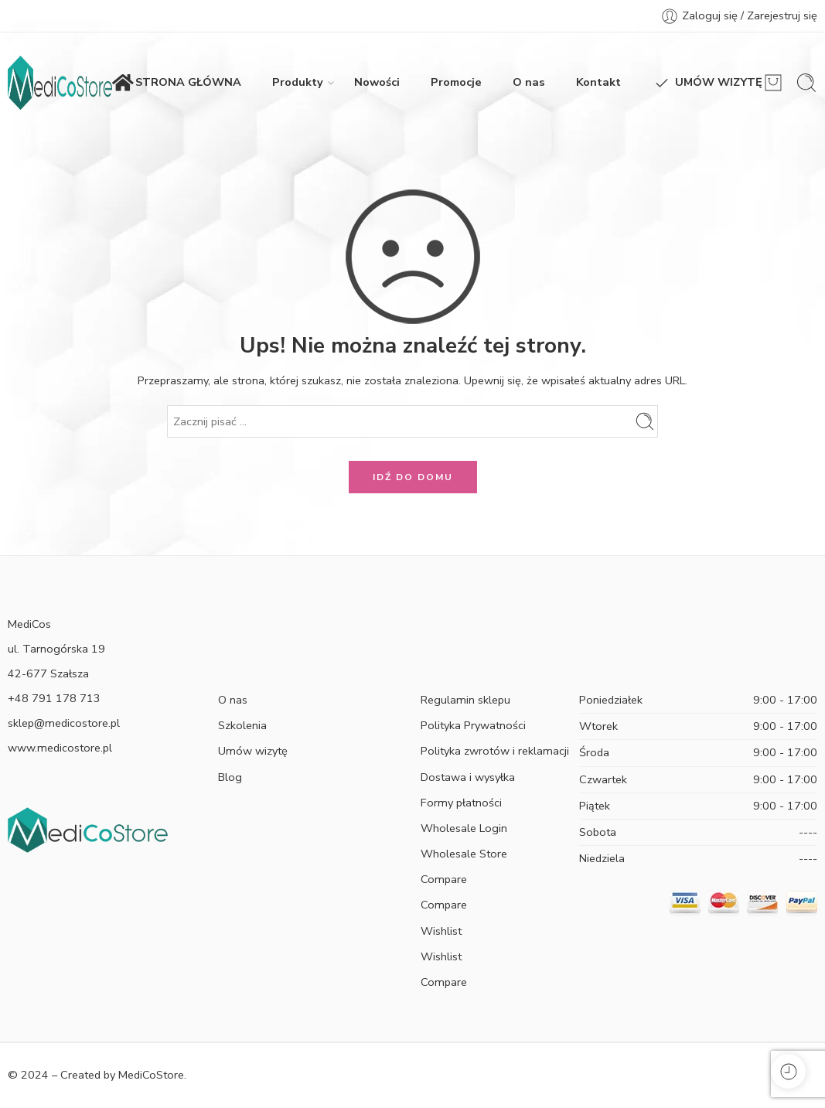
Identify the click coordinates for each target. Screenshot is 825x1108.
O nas (529, 82)
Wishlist (441, 931)
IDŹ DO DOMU (413, 477)
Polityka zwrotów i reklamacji (495, 751)
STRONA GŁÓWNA (176, 82)
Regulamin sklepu (465, 699)
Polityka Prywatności (473, 725)
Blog (230, 777)
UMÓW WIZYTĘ (707, 82)
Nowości (377, 82)
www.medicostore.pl (60, 747)
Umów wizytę (253, 751)
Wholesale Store (464, 853)
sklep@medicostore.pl (64, 723)
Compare (444, 879)
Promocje (456, 82)
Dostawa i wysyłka (468, 777)
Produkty (297, 82)
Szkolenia (242, 725)
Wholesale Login (464, 828)
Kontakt (598, 82)
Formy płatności (461, 802)
